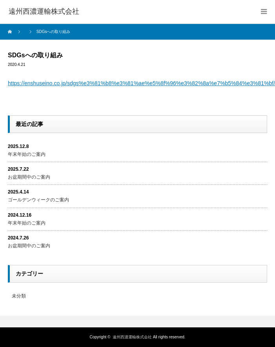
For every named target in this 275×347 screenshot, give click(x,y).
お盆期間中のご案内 (29, 177)
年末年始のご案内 (27, 154)
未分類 (19, 296)
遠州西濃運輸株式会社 (132, 337)
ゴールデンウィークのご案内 (38, 200)
